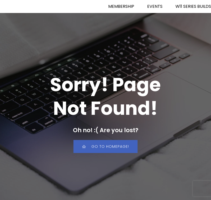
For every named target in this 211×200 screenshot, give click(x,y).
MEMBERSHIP (121, 6)
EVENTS (154, 6)
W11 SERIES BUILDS (193, 6)
